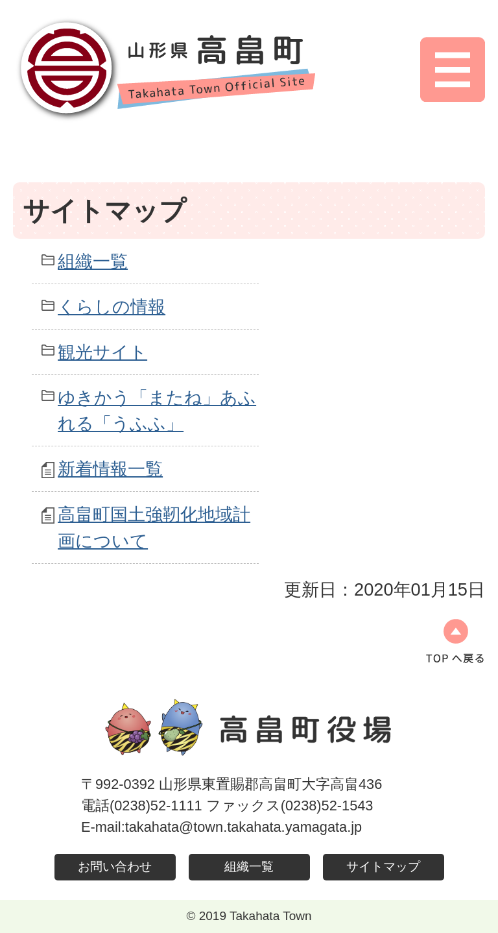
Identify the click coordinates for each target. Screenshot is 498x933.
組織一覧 (93, 261)
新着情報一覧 (110, 469)
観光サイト (102, 352)
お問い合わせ (115, 866)
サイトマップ (383, 866)
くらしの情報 (111, 307)
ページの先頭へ (455, 641)
